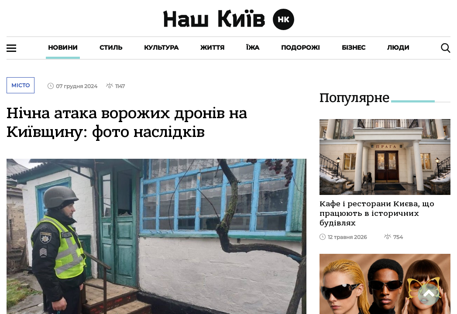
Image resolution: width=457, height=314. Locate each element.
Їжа (252, 47)
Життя (212, 47)
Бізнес (353, 47)
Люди (398, 47)
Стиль (111, 47)
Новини (63, 47)
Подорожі (300, 47)
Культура (161, 47)
